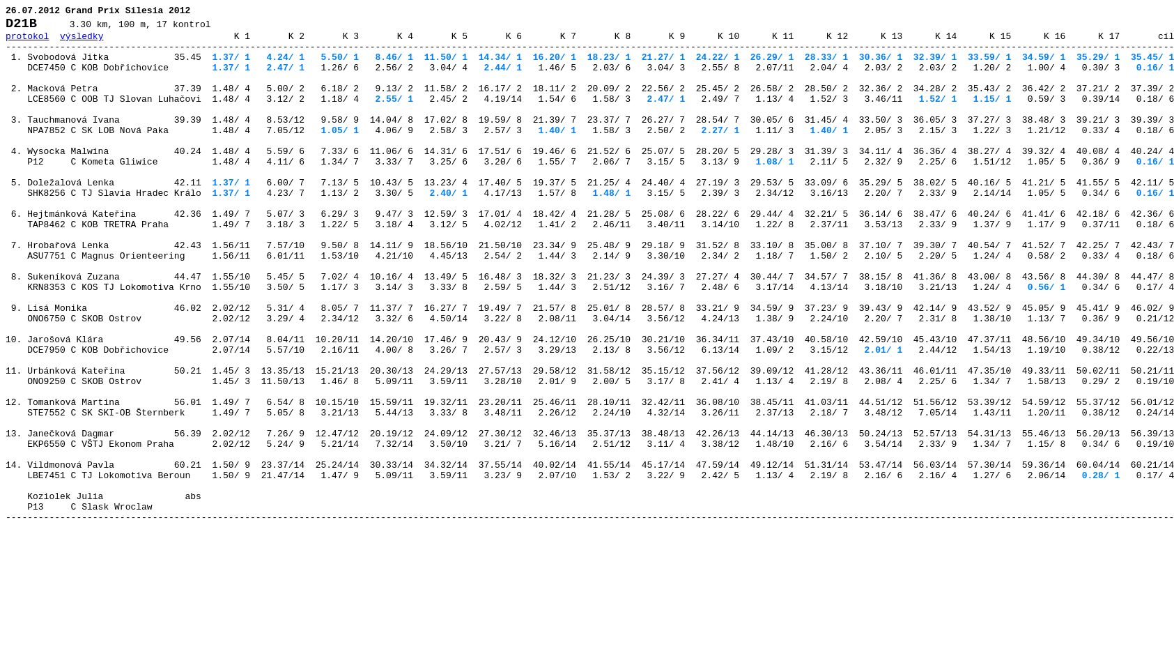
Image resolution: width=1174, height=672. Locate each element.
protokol (27, 42)
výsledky (81, 42)
